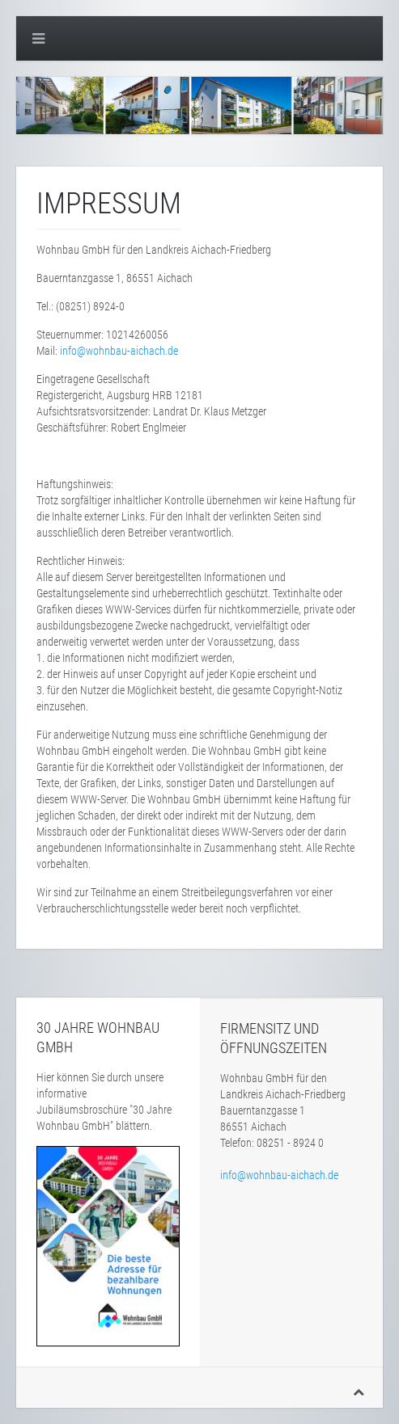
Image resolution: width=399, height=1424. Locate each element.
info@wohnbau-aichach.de (119, 350)
